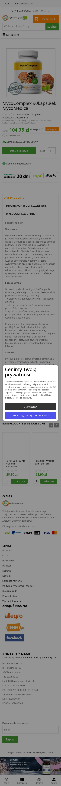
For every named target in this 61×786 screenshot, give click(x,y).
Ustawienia (30, 406)
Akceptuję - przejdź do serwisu (31, 415)
